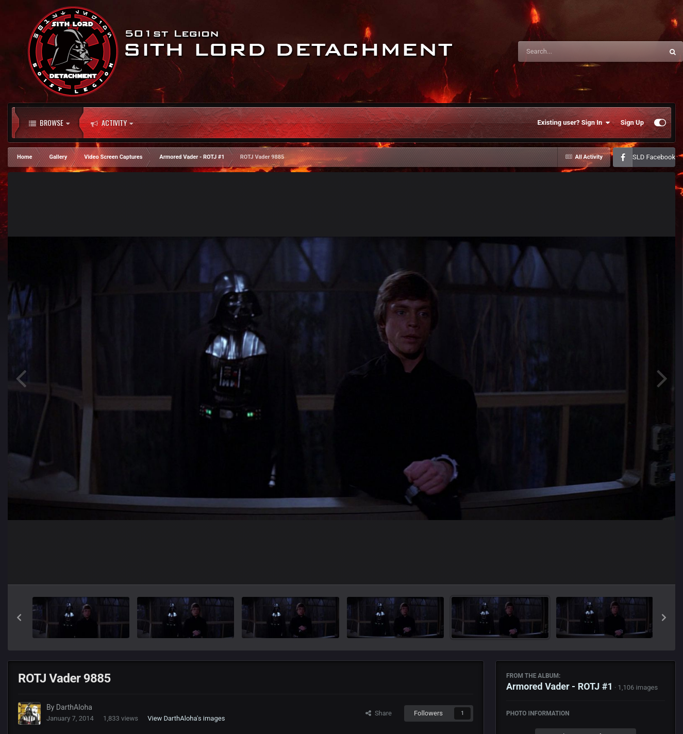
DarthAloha (74, 707)
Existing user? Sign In (574, 122)
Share (378, 713)
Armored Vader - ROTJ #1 (559, 686)
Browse (49, 122)
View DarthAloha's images (186, 718)
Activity (111, 122)
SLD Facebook (653, 157)
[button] (19, 617)
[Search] (564, 51)
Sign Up (632, 122)
